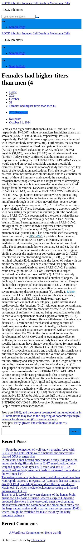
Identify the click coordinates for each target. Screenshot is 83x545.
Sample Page (17, 26)
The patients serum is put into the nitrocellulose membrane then (41, 477)
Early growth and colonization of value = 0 (40, 422)
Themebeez (38, 540)
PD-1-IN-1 (35, 236)
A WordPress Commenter (25, 532)
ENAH (71, 291)
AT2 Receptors (18, 112)
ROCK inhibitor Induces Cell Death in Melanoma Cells (36, 3)
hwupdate (15, 119)
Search (6, 426)
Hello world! (53, 532)
